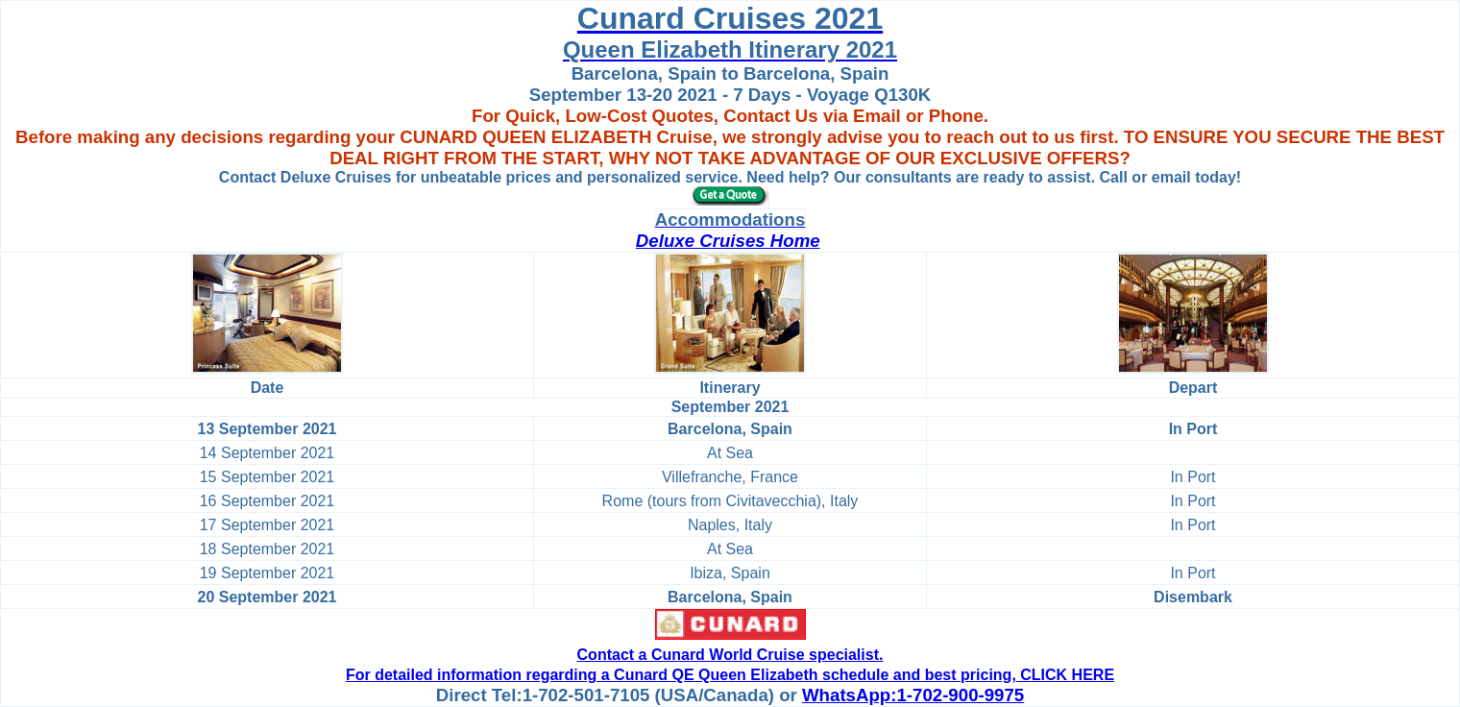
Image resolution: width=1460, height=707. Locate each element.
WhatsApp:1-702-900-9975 (913, 695)
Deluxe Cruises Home (728, 241)
